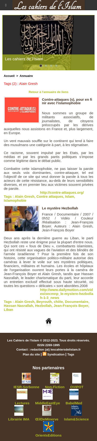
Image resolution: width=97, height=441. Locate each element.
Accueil (9, 76)
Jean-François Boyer (71, 306)
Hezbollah (43, 306)
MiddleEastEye (47, 403)
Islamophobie (15, 200)
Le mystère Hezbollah (60, 208)
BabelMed (74, 403)
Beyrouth (44, 302)
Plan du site (31, 354)
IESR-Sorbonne (26, 387)
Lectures (22, 403)
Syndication (56, 354)
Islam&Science (76, 419)
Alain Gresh (24, 196)
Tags (70, 354)
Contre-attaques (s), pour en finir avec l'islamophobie (67, 101)
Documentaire (76, 302)
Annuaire (26, 76)
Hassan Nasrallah (18, 306)
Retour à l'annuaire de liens (48, 92)
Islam (69, 196)
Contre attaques (49, 196)
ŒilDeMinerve (46, 419)
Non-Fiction (54, 387)
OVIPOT (77, 387)
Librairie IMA (19, 419)
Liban (8, 310)
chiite (58, 302)
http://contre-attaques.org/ (62, 192)
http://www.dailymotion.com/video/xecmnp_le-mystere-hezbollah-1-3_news (66, 294)
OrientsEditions (48, 435)
